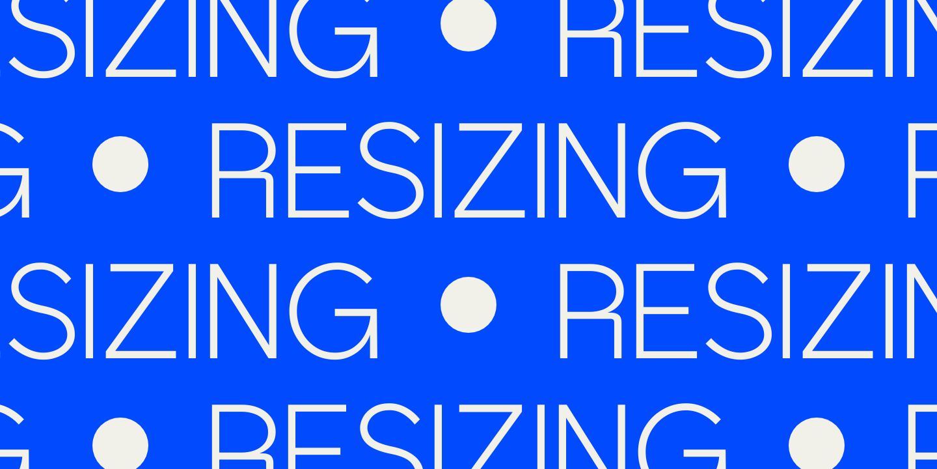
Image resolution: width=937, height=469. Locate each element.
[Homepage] (416, 51)
